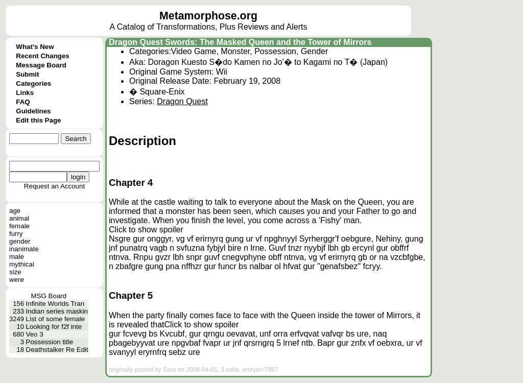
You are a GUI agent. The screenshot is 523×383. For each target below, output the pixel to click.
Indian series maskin (57, 311)
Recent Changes (42, 56)
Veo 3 (34, 334)
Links (25, 93)
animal (19, 218)
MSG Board (49, 296)
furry (16, 233)
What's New (35, 47)
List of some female (55, 319)
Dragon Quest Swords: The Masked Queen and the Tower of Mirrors (240, 42)
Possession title (50, 342)
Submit (27, 74)
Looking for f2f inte (54, 326)
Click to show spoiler (146, 229)
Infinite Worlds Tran (55, 303)
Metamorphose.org (208, 16)
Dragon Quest (182, 101)
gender (20, 241)
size (15, 272)
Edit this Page (38, 120)
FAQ (23, 102)
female (19, 226)
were (16, 279)
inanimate (24, 249)
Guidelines (33, 111)
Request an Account (54, 186)
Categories (33, 83)
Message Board (41, 65)
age (14, 210)
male (16, 256)
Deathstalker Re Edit (57, 349)
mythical (21, 264)
